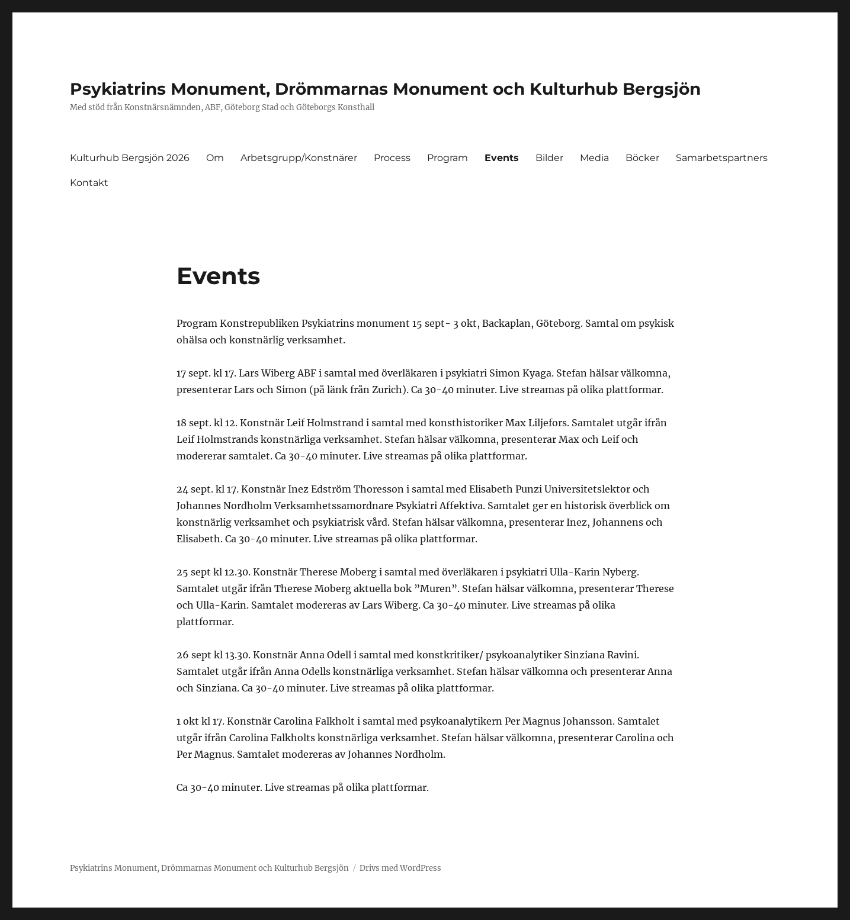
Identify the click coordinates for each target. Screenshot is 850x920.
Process (392, 157)
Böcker (642, 157)
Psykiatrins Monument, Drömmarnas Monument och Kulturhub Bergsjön (385, 89)
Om (215, 157)
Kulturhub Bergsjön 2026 (130, 157)
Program (447, 157)
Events (502, 157)
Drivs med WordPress (400, 868)
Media (594, 157)
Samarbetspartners (722, 157)
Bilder (549, 157)
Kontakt (89, 182)
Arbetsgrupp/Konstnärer (298, 157)
